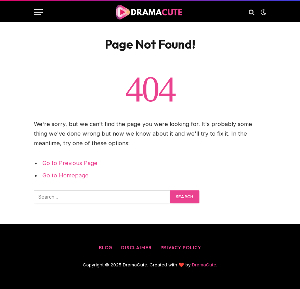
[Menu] (38, 12)
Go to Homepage (65, 175)
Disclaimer (136, 247)
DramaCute (204, 264)
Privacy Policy (180, 247)
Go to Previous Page (69, 163)
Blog (106, 247)
